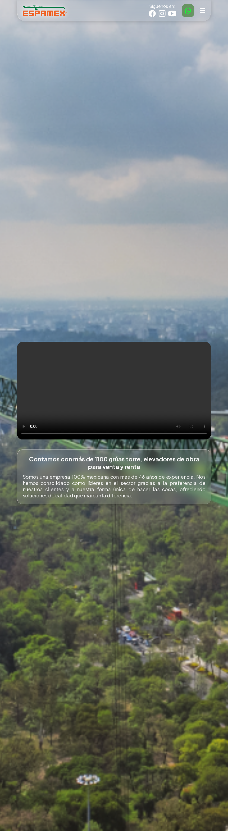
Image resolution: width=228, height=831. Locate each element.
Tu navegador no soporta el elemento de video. (114, 390)
